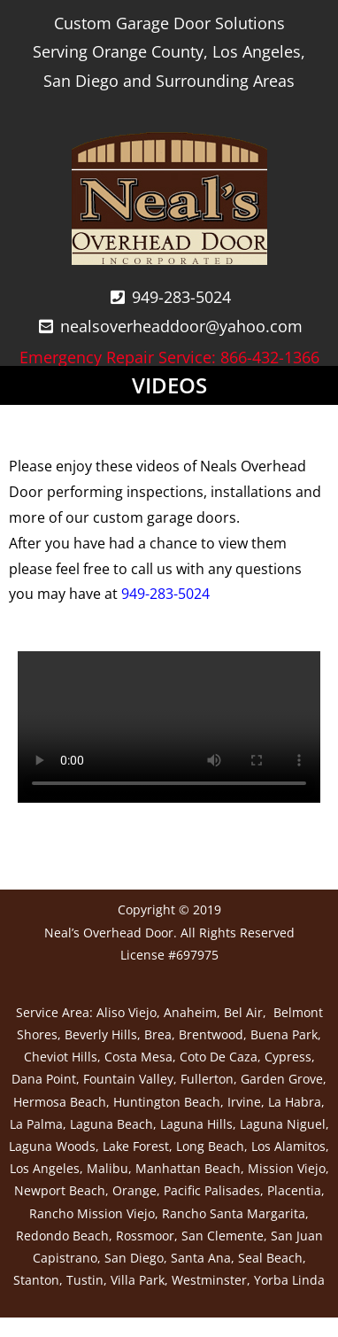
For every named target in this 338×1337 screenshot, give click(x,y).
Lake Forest (136, 1146)
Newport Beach (59, 1190)
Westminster (209, 1279)
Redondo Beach (62, 1235)
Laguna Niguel (283, 1123)
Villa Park (138, 1279)
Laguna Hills (196, 1123)
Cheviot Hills (60, 1056)
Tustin (85, 1279)
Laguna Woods (52, 1146)
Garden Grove (282, 1078)
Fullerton (207, 1078)
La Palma (36, 1123)
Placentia (294, 1190)
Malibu (107, 1168)
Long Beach (210, 1146)
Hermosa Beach (59, 1101)
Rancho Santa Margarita (233, 1213)
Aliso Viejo (126, 1012)
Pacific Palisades (212, 1190)
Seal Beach (270, 1257)
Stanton (36, 1279)
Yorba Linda (289, 1279)
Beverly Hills (101, 1034)
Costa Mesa (138, 1056)
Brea (158, 1034)
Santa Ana (201, 1257)
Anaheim (190, 1012)
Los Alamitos (288, 1146)
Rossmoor (145, 1235)
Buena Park (284, 1034)
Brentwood (211, 1034)
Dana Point (44, 1078)
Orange (134, 1190)
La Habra (294, 1101)
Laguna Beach (111, 1123)
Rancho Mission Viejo (92, 1213)
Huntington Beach (166, 1101)
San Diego (134, 1257)
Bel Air (243, 1012)
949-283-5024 (165, 593)
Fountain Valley (128, 1078)
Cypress (288, 1056)
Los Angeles (45, 1168)
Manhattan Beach (188, 1168)
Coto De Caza (218, 1056)
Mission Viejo (287, 1168)
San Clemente (222, 1235)
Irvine (244, 1101)
